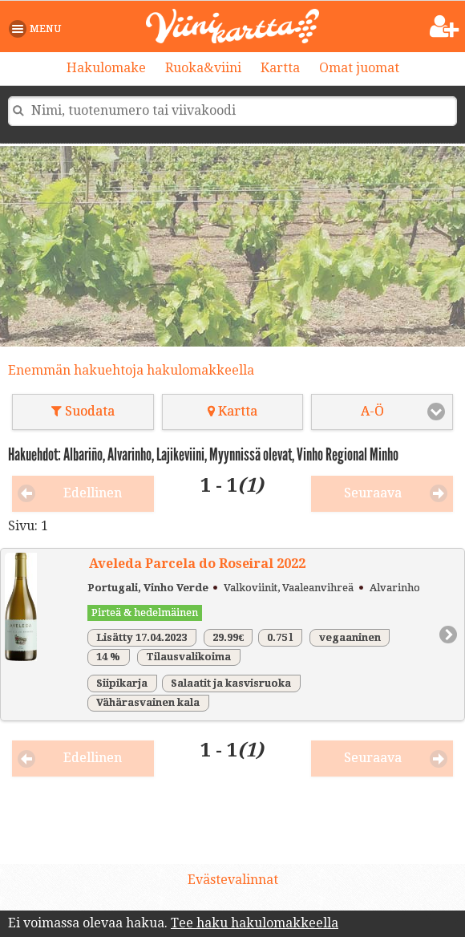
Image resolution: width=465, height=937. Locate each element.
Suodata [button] (83, 411)
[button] (38, 28)
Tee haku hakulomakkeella (254, 923)
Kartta (280, 67)
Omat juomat (359, 67)
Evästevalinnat (233, 879)
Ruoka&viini (203, 67)
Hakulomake (106, 67)
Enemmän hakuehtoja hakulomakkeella (131, 370)
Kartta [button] (232, 411)
